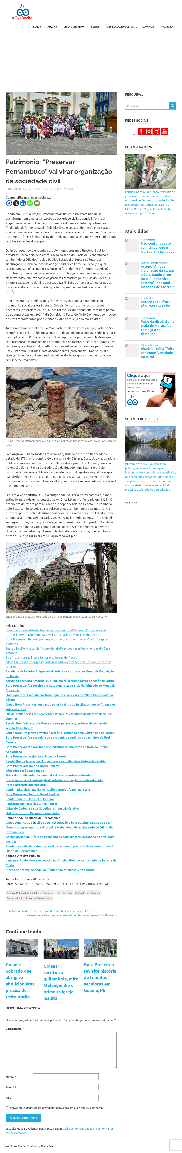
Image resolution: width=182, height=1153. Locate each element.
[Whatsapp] (30, 203)
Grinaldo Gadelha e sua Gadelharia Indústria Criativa (42, 808)
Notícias (148, 27)
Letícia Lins (38, 188)
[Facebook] (9, 203)
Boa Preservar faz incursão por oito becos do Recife (41, 657)
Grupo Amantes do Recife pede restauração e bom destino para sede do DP (59, 822)
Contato (167, 27)
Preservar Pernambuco (39, 898)
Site (8, 1098)
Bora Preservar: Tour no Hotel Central (33, 766)
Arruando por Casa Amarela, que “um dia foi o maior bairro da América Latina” (61, 681)
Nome (11, 1077)
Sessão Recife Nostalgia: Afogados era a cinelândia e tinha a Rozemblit (56, 761)
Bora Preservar (64, 892)
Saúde (95, 27)
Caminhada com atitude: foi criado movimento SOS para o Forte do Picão (56, 630)
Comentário (15, 1028)
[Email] (37, 203)
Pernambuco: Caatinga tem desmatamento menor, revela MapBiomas (70, 915)
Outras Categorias (121, 27)
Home (37, 27)
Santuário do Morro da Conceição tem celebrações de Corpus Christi (50, 911)
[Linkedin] (23, 203)
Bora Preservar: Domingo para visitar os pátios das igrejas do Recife (52, 634)
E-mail (11, 1087)
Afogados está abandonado (25, 770)
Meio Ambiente (74, 27)
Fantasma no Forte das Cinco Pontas (31, 803)
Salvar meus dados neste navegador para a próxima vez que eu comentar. (56, 1107)
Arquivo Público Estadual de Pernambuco (30, 892)
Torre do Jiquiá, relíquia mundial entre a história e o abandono (50, 775)
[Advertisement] (91, 60)
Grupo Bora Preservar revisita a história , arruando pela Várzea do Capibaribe (60, 733)
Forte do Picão (15, 898)
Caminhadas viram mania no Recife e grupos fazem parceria (48, 789)
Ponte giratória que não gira (26, 785)
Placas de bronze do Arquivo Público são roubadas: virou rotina (50, 870)
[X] (16, 203)
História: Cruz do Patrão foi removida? (33, 813)
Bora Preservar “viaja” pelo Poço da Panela (36, 756)
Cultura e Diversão (61, 188)
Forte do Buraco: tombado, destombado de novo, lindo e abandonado (54, 780)
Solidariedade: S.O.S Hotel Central (30, 799)
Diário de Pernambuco (87, 892)
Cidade (52, 27)
